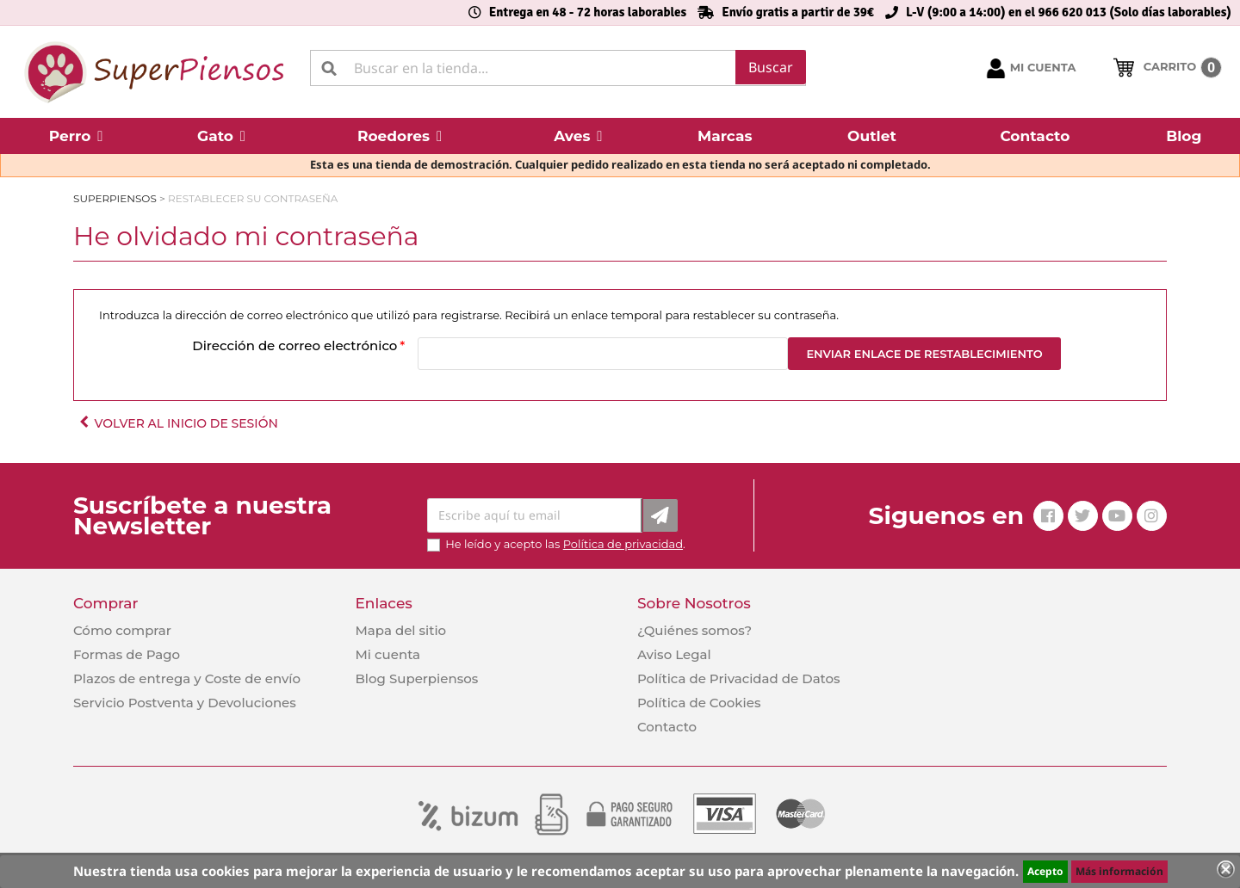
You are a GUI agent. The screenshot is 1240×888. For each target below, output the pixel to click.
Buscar (770, 67)
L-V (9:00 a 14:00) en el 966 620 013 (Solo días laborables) (1068, 12)
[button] (76, 136)
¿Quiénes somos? (694, 630)
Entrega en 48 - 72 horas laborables (587, 12)
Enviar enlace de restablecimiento (924, 354)
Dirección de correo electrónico (294, 345)
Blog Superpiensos (416, 678)
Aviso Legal (674, 654)
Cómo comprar (122, 630)
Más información (1119, 871)
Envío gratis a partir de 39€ (798, 12)
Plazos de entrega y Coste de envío (187, 678)
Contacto (667, 726)
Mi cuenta (387, 654)
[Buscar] (558, 68)
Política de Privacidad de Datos (738, 678)
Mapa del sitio (400, 630)
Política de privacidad (623, 544)
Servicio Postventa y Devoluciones (184, 702)
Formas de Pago (126, 654)
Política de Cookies (698, 702)
